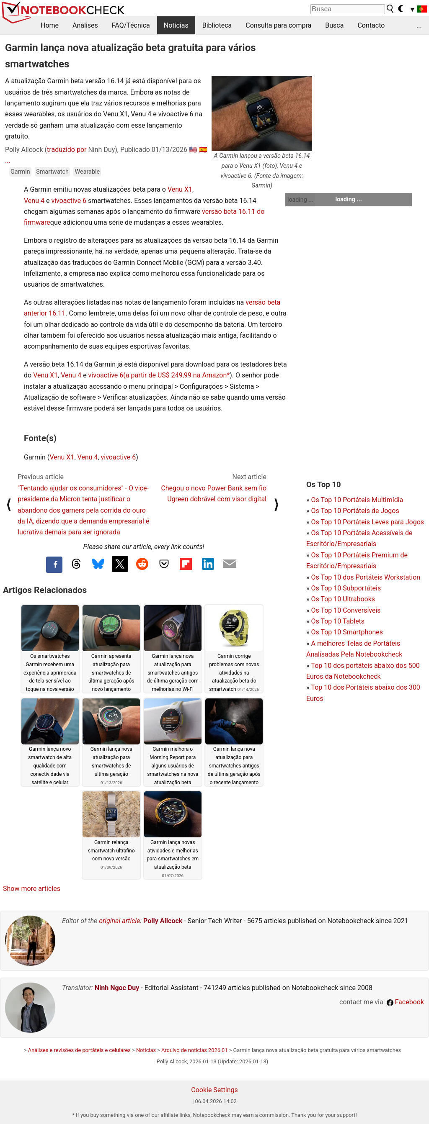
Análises (85, 25)
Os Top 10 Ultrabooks (343, 599)
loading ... (300, 199)
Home (50, 25)
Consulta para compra (278, 25)
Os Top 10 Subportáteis (346, 588)
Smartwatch (52, 171)
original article (119, 921)
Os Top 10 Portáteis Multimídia (357, 500)
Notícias (176, 25)
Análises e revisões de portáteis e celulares (79, 1050)
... (419, 25)
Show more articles (31, 889)
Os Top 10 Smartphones (347, 632)
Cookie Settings (214, 1090)
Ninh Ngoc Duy (117, 988)
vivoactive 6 (68, 201)
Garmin (20, 171)
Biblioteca (217, 25)
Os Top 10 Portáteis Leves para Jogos (367, 522)
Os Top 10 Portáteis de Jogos (355, 511)
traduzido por (66, 150)
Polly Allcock (162, 921)
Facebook (405, 1002)
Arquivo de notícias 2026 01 (194, 1050)
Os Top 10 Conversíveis (345, 610)
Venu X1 (180, 189)
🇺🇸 (193, 150)
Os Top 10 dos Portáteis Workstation (365, 577)
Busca (334, 25)
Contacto (371, 25)
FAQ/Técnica (131, 25)
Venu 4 (34, 201)
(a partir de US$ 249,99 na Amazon (175, 375)
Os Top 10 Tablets (337, 621)
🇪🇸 (203, 150)
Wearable (87, 171)
